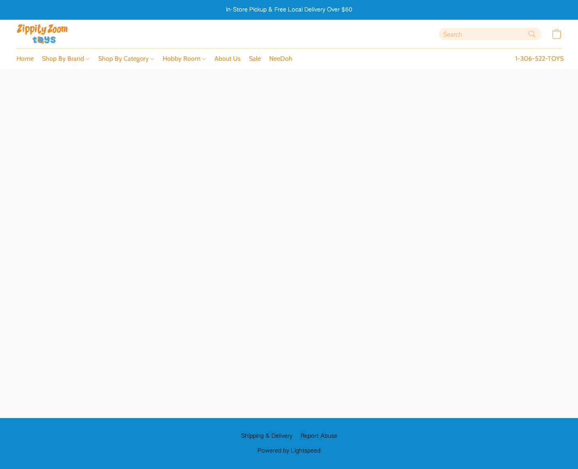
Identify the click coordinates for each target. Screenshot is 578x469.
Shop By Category (126, 58)
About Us (227, 58)
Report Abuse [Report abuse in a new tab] (319, 436)
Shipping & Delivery (266, 436)
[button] (42, 34)
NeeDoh (280, 58)
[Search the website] (532, 34)
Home (25, 58)
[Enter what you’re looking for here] (490, 34)
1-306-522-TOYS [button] (539, 58)
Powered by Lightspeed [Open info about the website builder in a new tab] (289, 451)
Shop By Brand (66, 58)
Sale (255, 58)
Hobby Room (184, 58)
